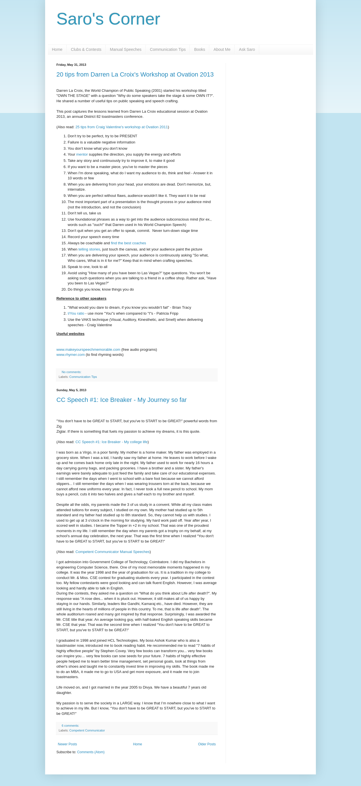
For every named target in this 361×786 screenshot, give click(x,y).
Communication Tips (168, 49)
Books (199, 49)
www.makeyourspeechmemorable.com (88, 349)
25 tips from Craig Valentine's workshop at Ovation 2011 (121, 127)
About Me (221, 49)
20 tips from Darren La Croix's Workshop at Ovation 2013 (135, 74)
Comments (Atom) (90, 752)
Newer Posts (67, 744)
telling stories (89, 249)
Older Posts (207, 744)
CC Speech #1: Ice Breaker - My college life (111, 442)
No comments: (72, 372)
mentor (82, 154)
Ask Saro (247, 49)
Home (57, 49)
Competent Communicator (87, 730)
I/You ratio (76, 313)
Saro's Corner (108, 18)
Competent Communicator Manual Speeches (112, 552)
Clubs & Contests (86, 49)
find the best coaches (128, 243)
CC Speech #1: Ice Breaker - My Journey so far (121, 399)
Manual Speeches (126, 49)
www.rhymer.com (70, 354)
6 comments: (71, 725)
